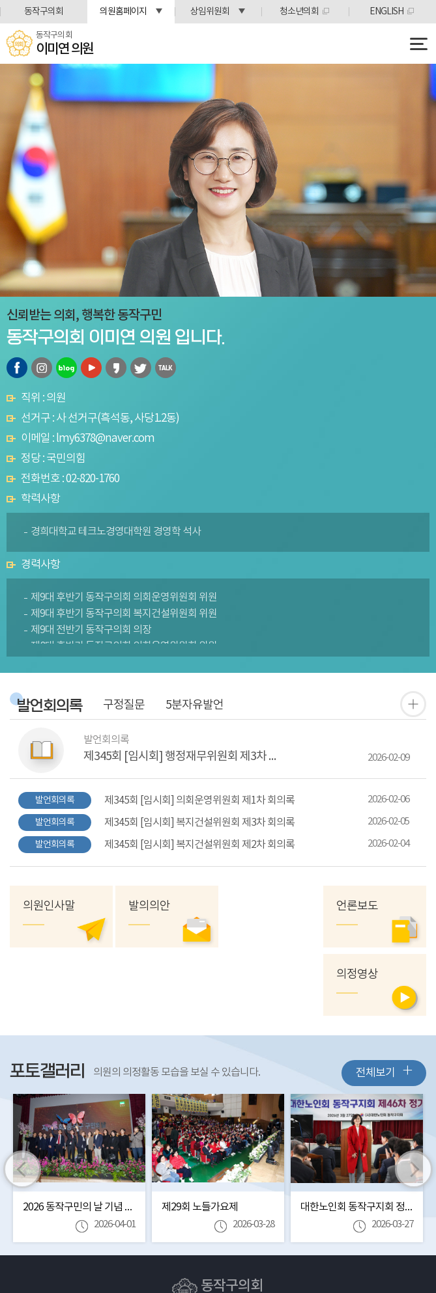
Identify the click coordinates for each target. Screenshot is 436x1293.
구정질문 (124, 705)
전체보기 (384, 1003)
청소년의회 (299, 12)
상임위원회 (209, 12)
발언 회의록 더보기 (413, 704)
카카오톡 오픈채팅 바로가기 (165, 367)
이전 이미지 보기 (22, 1101)
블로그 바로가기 (66, 367)
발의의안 (148, 906)
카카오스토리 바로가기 (116, 367)
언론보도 (358, 906)
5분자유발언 (195, 705)
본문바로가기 (0, 0)
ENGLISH (386, 12)
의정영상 (253, 906)
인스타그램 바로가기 (41, 367)
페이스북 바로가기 (17, 367)
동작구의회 (43, 12)
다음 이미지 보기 (414, 1101)
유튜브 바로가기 (91, 367)
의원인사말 (49, 906)
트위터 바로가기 (140, 367)
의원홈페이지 (123, 12)
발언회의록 (49, 706)
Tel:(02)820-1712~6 (198, 1251)
